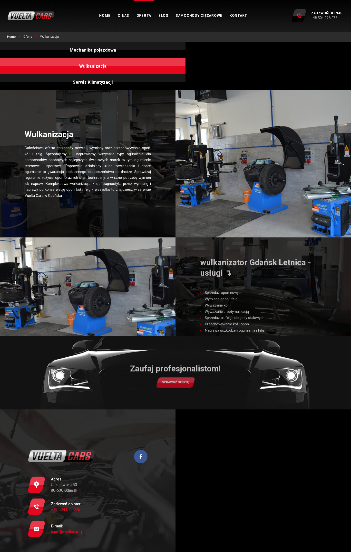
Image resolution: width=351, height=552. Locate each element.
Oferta (153, 16)
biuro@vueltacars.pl (67, 506)
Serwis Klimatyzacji (293, 53)
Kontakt (248, 16)
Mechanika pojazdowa (58, 53)
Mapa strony (158, 545)
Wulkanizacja (175, 53)
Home (114, 16)
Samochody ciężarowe (208, 16)
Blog (173, 16)
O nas (133, 16)
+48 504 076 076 (65, 484)
